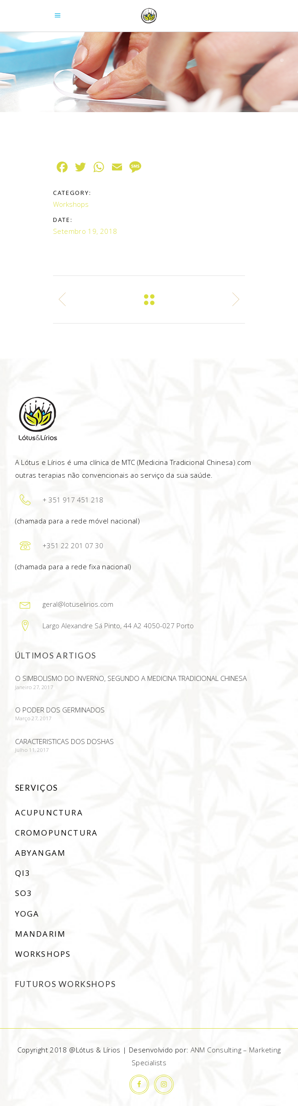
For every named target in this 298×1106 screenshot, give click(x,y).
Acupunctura (49, 812)
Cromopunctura (56, 832)
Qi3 (23, 873)
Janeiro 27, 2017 (34, 687)
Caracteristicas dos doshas (64, 741)
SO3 (24, 893)
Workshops (71, 204)
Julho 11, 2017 (32, 749)
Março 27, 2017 (33, 718)
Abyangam (40, 852)
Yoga (27, 913)
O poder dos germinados (60, 709)
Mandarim (40, 933)
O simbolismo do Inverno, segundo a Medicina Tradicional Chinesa (131, 678)
